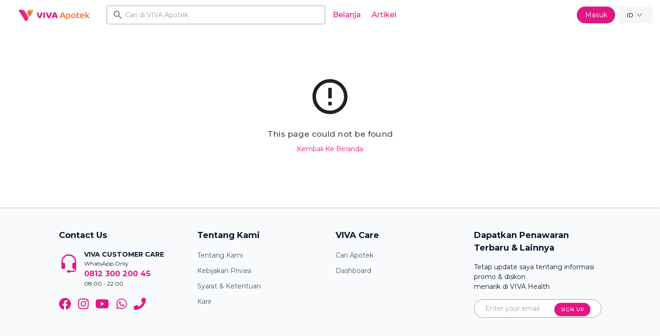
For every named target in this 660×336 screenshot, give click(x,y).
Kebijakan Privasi (224, 270)
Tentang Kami (220, 255)
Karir (204, 301)
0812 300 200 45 (117, 273)
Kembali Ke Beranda (330, 149)
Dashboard (353, 270)
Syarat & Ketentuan (229, 286)
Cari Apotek (354, 255)
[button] (636, 15)
